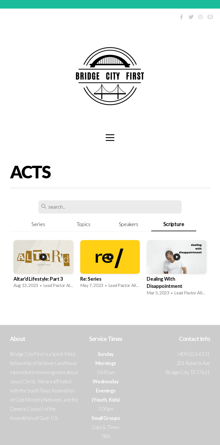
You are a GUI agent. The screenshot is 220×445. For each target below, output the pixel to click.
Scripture (173, 224)
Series (38, 224)
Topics (83, 224)
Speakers (128, 224)
